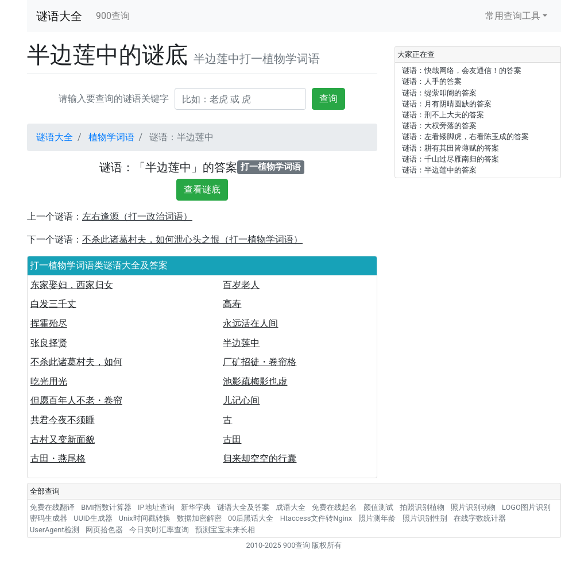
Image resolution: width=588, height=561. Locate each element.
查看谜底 (202, 189)
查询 (328, 98)
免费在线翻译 (52, 507)
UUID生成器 (93, 518)
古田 (232, 439)
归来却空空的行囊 (259, 458)
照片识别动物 (473, 507)
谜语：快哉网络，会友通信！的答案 (461, 70)
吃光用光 (48, 381)
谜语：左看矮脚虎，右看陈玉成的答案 (465, 136)
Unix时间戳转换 (145, 518)
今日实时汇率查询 (159, 529)
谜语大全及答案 (243, 507)
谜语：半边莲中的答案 (439, 170)
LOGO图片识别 (526, 507)
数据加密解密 (199, 518)
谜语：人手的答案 (432, 81)
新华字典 (196, 507)
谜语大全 (59, 16)
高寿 (232, 303)
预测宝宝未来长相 (225, 529)
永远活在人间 (250, 323)
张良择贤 (48, 342)
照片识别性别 (425, 518)
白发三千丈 (53, 303)
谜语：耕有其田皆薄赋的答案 (450, 148)
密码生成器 (48, 518)
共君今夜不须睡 (62, 419)
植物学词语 (111, 137)
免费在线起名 (334, 507)
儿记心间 (241, 400)
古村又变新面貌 (62, 439)
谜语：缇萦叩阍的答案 (439, 93)
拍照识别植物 (422, 507)
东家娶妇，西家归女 (71, 284)
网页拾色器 (104, 529)
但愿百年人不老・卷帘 (76, 400)
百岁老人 (241, 284)
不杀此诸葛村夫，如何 (76, 361)
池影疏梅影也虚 (255, 381)
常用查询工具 (512, 15)
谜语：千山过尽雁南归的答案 (450, 159)
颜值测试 (378, 507)
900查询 (113, 15)
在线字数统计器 (480, 518)
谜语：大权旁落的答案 (439, 125)
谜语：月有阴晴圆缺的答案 (447, 103)
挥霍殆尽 (48, 323)
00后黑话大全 (250, 518)
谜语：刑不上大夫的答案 (443, 114)
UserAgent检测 (54, 529)
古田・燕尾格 (58, 458)
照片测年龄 (377, 518)
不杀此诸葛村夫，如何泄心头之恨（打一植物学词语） (192, 239)
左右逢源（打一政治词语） (137, 216)
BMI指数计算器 (106, 507)
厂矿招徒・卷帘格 (259, 361)
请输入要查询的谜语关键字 (114, 98)
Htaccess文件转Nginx (316, 518)
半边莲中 (241, 342)
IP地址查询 (156, 507)
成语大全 (290, 507)
